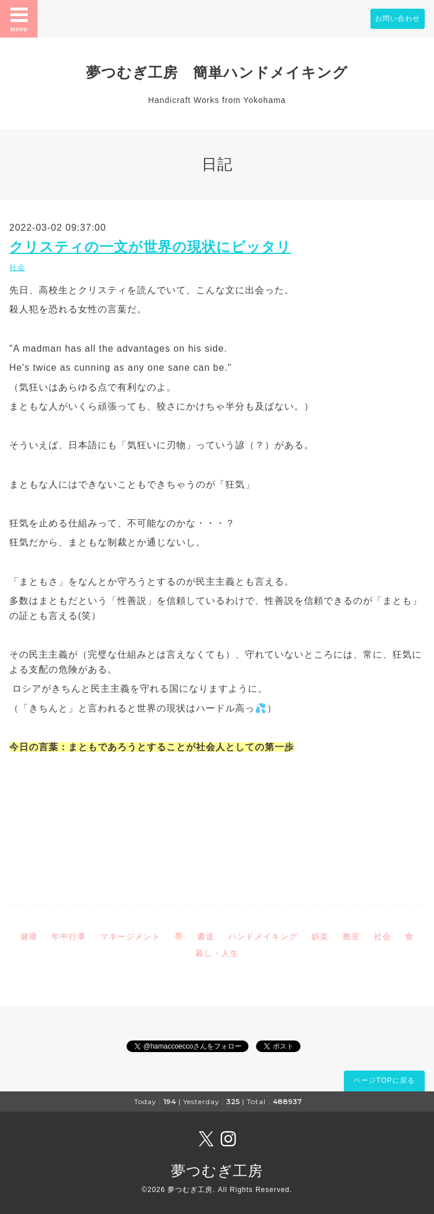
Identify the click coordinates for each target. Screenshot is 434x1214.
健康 (29, 936)
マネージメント (130, 936)
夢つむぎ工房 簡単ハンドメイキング (224, 72)
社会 (17, 267)
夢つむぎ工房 (217, 1171)
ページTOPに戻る (384, 1080)
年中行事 (68, 936)
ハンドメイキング (263, 936)
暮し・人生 (217, 953)
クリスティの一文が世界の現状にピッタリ (150, 246)
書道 (205, 936)
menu (19, 18)
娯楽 (320, 936)
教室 (351, 936)
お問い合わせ (397, 18)
